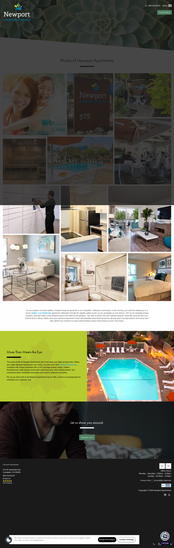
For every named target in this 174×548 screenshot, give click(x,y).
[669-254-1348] (154, 544)
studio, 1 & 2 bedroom (41, 313)
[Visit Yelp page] (162, 466)
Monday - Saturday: (147, 473)
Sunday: (151, 476)
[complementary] (165, 526)
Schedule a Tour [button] (87, 437)
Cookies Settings (126, 539)
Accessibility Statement (162, 480)
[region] (74, 539)
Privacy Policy (145, 480)
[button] (164, 12)
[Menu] (167, 5)
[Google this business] (168, 466)
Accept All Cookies (107, 539)
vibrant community (67, 365)
